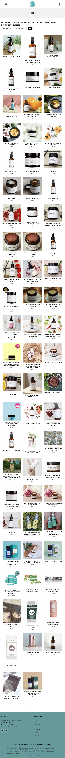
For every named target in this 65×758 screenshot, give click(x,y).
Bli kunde (37, 724)
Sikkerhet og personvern (36, 744)
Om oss (37, 727)
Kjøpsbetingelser (23, 744)
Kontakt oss (38, 735)
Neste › (33, 707)
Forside (37, 721)
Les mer (47, 751)
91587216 (8, 722)
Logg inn (37, 732)
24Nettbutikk (35, 756)
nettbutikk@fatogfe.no (11, 724)
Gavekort (38, 730)
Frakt (15, 744)
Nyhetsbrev (48, 744)
